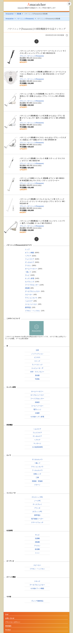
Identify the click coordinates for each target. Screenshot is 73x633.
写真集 (37, 379)
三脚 (37, 477)
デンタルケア (29, 262)
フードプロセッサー (32, 285)
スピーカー (29, 294)
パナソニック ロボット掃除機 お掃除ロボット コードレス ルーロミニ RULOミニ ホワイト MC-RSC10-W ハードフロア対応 (43, 74)
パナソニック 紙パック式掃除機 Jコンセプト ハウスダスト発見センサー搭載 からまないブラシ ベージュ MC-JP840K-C (42, 96)
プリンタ (37, 508)
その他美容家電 (37, 447)
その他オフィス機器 (37, 588)
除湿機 (37, 549)
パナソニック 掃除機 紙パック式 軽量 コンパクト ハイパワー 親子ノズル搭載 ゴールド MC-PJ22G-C (42, 222)
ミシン (37, 553)
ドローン (37, 485)
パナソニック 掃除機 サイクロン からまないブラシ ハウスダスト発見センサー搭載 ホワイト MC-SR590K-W (43, 139)
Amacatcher (36, 4)
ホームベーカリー (31, 269)
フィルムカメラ (37, 470)
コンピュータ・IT (37, 368)
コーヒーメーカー (31, 304)
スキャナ (37, 581)
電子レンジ (37, 409)
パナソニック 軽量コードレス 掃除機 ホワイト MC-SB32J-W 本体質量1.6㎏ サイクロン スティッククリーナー (42, 179)
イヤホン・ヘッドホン (32, 310)
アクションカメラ (31, 298)
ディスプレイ (37, 504)
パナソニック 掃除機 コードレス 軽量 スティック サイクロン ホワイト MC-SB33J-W (42, 159)
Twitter (8, 630)
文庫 (37, 350)
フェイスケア (29, 259)
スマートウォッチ (37, 522)
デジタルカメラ (37, 459)
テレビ (27, 275)
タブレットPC (37, 511)
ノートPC (37, 501)
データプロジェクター (32, 291)
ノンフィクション (37, 354)
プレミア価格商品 (37, 601)
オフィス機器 (29, 252)
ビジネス (37, 357)
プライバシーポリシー (12, 622)
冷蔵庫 (37, 413)
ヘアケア (28, 256)
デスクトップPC (37, 497)
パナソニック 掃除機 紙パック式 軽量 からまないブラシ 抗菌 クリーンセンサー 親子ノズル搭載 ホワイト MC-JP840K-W (43, 118)
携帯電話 (28, 307)
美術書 (37, 375)
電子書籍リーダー (37, 519)
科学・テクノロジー (37, 372)
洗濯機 (37, 538)
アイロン (28, 265)
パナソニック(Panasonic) (25, 18)
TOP (6, 615)
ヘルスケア (29, 301)
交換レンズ (37, 474)
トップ (27, 249)
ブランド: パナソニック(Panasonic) (32, 56)
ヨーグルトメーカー (37, 395)
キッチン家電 (29, 278)
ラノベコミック (37, 364)
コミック (37, 361)
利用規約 (8, 626)
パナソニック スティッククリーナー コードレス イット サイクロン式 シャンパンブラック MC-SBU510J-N (43, 52)
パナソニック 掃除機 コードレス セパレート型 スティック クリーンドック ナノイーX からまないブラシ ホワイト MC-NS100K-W (42, 201)
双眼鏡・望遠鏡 (37, 481)
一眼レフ (28, 272)
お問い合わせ (9, 618)
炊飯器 (37, 402)
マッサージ (37, 443)
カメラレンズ (29, 281)
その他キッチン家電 (37, 416)
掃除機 (19, 14)
